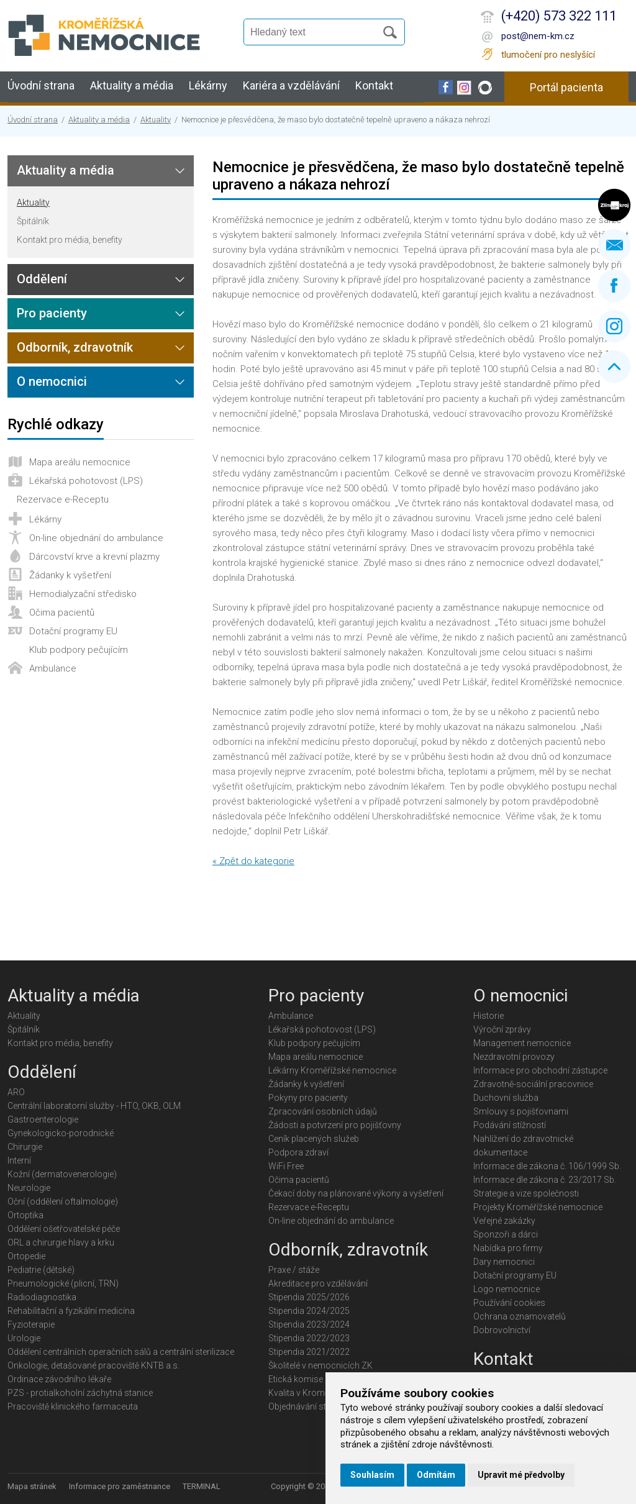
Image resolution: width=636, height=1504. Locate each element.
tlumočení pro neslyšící (548, 54)
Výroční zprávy (502, 1029)
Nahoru (614, 366)
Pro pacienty (52, 313)
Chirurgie (24, 1147)
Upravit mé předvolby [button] (521, 1475)
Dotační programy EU (73, 631)
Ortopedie (26, 1256)
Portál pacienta (566, 87)
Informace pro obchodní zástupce (540, 1070)
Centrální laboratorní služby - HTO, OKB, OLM (94, 1106)
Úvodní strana (41, 85)
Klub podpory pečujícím (78, 649)
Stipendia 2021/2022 (309, 1352)
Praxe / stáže (293, 1270)
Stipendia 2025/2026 (309, 1297)
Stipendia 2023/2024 (309, 1324)
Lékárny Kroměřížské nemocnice (332, 1070)
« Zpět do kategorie (253, 861)
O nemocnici (52, 381)
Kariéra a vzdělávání (291, 85)
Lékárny (208, 85)
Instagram (614, 326)
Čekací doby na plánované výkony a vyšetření (355, 1193)
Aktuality (155, 119)
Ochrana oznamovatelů (519, 1316)
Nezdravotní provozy (514, 1057)
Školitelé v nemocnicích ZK (320, 1365)
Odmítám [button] (436, 1475)
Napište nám (614, 245)
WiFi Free (286, 1166)
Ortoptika (25, 1215)
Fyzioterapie (31, 1324)
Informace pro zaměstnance (119, 1486)
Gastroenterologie (42, 1119)
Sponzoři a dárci (505, 1234)
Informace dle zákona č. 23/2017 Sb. (544, 1180)
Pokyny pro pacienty (308, 1098)
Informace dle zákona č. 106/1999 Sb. (547, 1166)
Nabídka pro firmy (508, 1248)
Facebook (614, 285)
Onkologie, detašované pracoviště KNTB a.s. (93, 1365)
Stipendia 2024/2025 (309, 1311)
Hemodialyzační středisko (83, 593)
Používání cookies (509, 1303)
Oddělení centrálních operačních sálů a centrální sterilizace (120, 1352)
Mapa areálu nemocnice (79, 462)
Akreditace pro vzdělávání (318, 1283)
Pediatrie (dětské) (41, 1270)
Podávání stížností (509, 1125)
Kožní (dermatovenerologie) (62, 1174)
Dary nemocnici (504, 1262)
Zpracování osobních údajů (322, 1111)
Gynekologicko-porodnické (60, 1133)
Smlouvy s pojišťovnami (520, 1111)
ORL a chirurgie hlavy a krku (60, 1242)
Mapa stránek (32, 1486)
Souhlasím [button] (372, 1475)
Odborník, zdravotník (75, 347)
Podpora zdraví (298, 1152)
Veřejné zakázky (504, 1221)
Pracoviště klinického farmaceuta (72, 1406)
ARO (16, 1092)
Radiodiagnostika (41, 1297)
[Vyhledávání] (315, 32)
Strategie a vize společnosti (526, 1193)
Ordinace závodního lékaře (59, 1379)
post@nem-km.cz (538, 36)
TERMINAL (201, 1486)
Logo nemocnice (506, 1289)
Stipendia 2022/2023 (309, 1338)
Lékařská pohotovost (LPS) (86, 480)
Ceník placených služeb (313, 1139)
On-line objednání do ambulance (96, 538)
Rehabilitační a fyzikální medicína (71, 1311)
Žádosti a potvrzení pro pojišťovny (334, 1125)
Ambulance (52, 668)
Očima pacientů (61, 612)
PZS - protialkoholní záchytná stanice (80, 1393)
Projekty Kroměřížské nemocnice (537, 1207)
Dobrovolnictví (501, 1330)
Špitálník (33, 221)
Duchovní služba (505, 1098)
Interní (19, 1160)
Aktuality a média (131, 85)
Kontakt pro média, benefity (69, 240)
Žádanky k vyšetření (70, 575)
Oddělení (42, 278)
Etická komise (295, 1379)
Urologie (23, 1338)
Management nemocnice (522, 1043)
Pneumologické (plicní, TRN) (63, 1283)
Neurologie (28, 1188)
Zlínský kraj (614, 205)
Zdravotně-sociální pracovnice (533, 1084)
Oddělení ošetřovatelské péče (63, 1229)
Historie (488, 1016)
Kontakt (374, 85)
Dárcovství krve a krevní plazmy (94, 556)
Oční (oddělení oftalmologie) (62, 1201)
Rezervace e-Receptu (63, 499)
